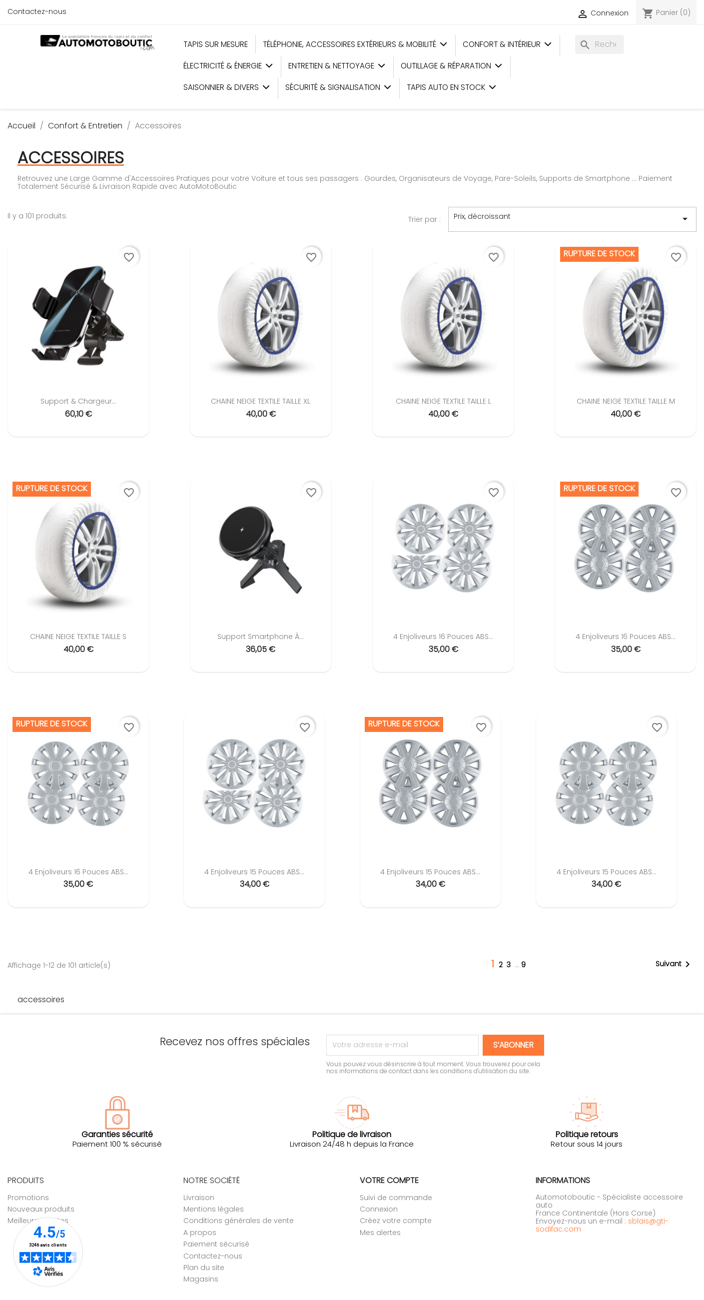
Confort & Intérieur (507, 44)
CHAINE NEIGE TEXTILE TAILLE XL (260, 401)
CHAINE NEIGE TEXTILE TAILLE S (78, 637)
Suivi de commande (396, 1198)
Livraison (198, 1198)
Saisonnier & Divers (226, 87)
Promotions (28, 1198)
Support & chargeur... (78, 401)
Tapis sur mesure (215, 44)
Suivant (675, 964)
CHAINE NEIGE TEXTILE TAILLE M (626, 401)
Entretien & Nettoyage (337, 65)
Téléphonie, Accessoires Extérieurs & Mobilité (355, 44)
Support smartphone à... (260, 637)
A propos (199, 1233)
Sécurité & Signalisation (338, 87)
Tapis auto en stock (452, 87)
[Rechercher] (599, 44)
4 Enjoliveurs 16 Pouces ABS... (443, 637)
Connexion (379, 1209)
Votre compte (389, 1180)
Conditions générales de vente (238, 1221)
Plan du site (203, 1268)
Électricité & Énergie (228, 65)
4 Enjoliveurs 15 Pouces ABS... (254, 872)
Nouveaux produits (40, 1209)
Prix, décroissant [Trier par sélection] (572, 218)
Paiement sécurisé (216, 1244)
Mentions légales (213, 1209)
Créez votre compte (396, 1221)
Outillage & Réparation (452, 65)
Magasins (200, 1279)
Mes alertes (380, 1233)
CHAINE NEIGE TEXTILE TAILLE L (443, 401)
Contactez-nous (36, 11)
